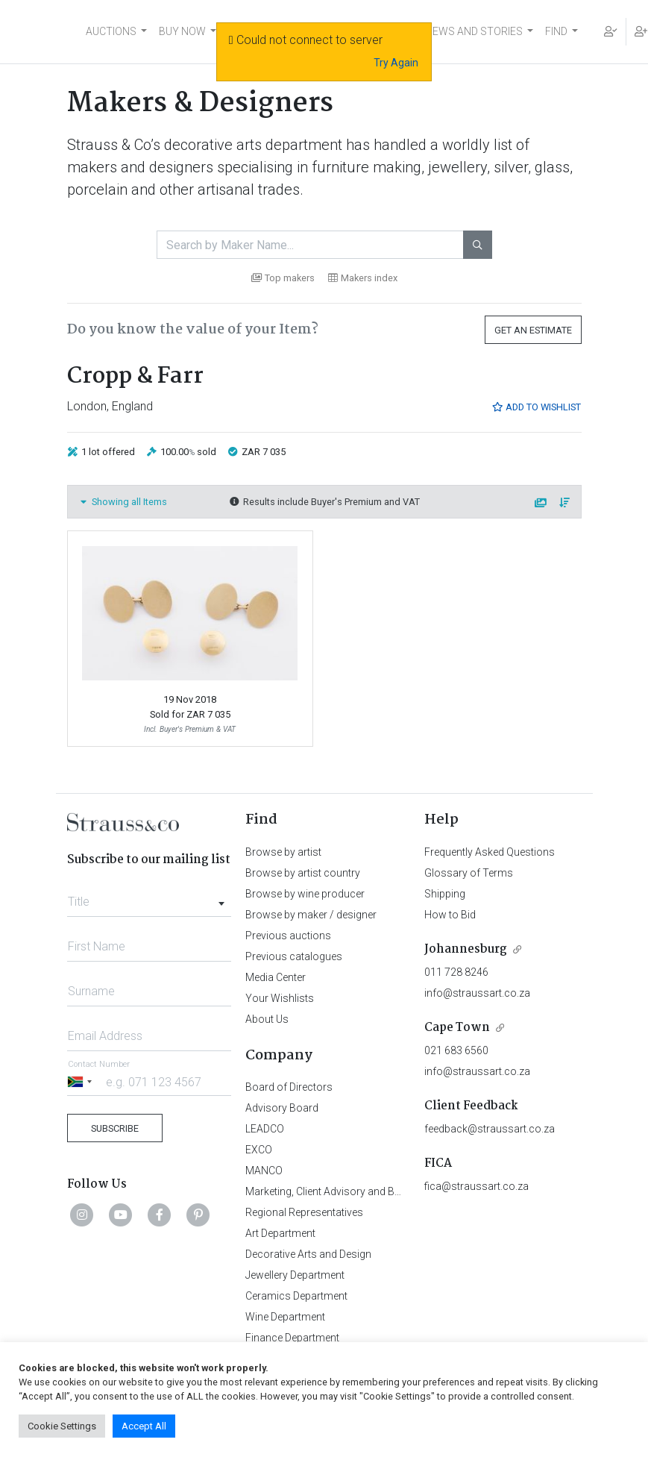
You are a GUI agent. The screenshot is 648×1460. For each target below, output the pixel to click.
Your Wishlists (279, 998)
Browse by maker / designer (311, 915)
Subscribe (115, 1128)
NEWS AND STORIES (474, 31)
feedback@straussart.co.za (489, 1129)
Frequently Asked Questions (489, 852)
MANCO (264, 1171)
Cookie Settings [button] (62, 1426)
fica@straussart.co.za (476, 1186)
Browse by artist (283, 852)
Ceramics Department (296, 1296)
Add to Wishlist (536, 407)
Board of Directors (289, 1087)
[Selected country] (82, 1081)
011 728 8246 (456, 972)
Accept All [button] (144, 1426)
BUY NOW (182, 31)
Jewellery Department (295, 1275)
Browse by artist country (302, 873)
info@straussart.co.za (477, 993)
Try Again (396, 63)
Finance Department (292, 1338)
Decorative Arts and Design (308, 1254)
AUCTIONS (111, 31)
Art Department (280, 1233)
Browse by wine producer (305, 894)
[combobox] (149, 897)
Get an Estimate (533, 330)
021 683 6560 (456, 1050)
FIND (556, 31)
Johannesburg (465, 949)
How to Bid (450, 915)
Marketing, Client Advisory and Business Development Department (398, 1191)
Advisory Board (281, 1108)
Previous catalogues (293, 956)
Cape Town (457, 1027)
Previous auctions (288, 936)
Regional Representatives (304, 1212)
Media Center (275, 977)
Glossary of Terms (468, 873)
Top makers (283, 277)
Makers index (362, 277)
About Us (267, 1019)
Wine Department (285, 1317)
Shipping (444, 894)
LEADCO (264, 1129)
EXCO (258, 1150)
